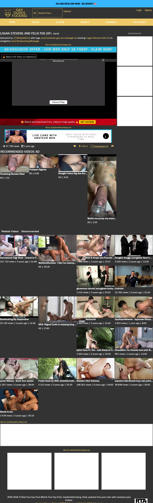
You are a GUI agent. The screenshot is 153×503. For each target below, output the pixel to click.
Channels (111, 22)
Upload (67, 11)
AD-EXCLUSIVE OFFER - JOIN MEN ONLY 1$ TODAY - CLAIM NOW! (58, 49)
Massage (34, 41)
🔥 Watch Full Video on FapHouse (19, 57)
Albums (60, 22)
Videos (35, 22)
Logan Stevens (93, 37)
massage (68, 37)
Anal (13, 41)
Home (12, 22)
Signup (148, 10)
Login (139, 10)
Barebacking (23, 41)
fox (75, 37)
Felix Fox (106, 37)
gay (58, 37)
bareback (51, 37)
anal (43, 37)
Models (85, 22)
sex (62, 37)
